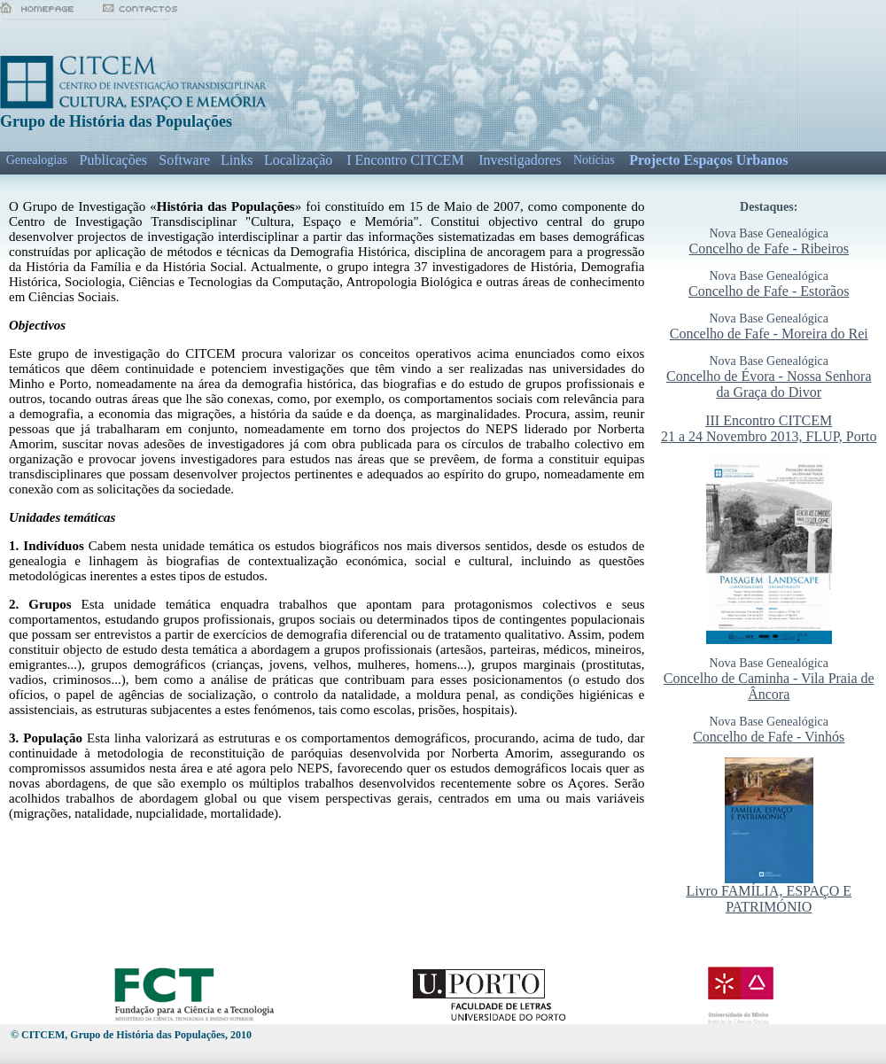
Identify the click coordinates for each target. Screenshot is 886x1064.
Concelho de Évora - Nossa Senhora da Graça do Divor (769, 384)
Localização (298, 159)
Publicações (113, 159)
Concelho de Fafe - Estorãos (768, 291)
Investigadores (519, 159)
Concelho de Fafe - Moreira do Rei (769, 333)
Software (184, 159)
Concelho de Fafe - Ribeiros (769, 248)
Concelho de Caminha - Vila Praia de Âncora (769, 686)
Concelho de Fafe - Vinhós (768, 736)
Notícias (594, 160)
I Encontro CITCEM (404, 159)
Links (237, 159)
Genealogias (36, 160)
